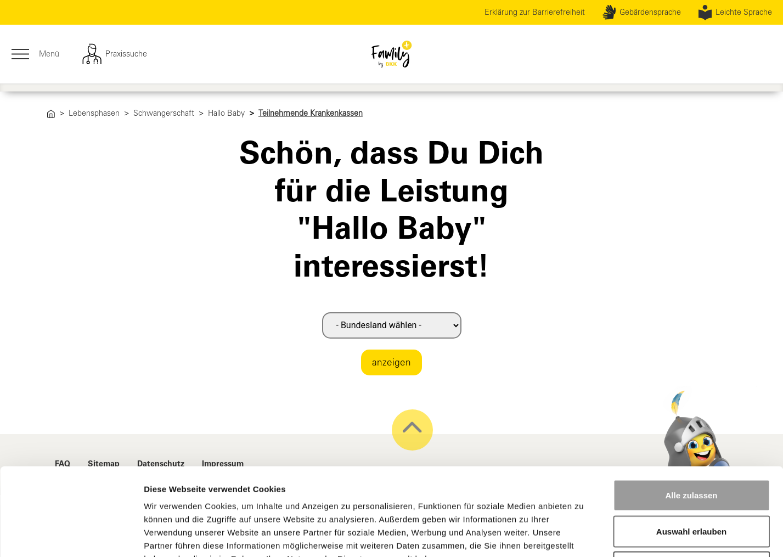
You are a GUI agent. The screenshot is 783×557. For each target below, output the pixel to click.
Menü (35, 54)
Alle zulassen (691, 413)
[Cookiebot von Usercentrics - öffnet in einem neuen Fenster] (71, 535)
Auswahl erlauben (691, 449)
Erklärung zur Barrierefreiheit (535, 12)
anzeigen (391, 362)
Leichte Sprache (735, 12)
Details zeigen (583, 535)
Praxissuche (114, 54)
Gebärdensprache (641, 12)
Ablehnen (691, 485)
